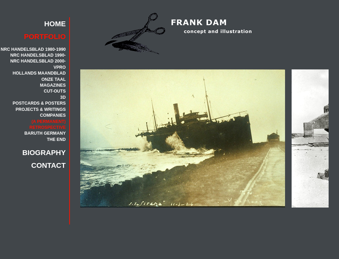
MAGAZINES (53, 85)
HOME (55, 24)
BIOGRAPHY (44, 152)
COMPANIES (53, 115)
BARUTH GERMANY (45, 133)
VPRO (60, 67)
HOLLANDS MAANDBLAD (39, 73)
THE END (56, 139)
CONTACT (48, 165)
